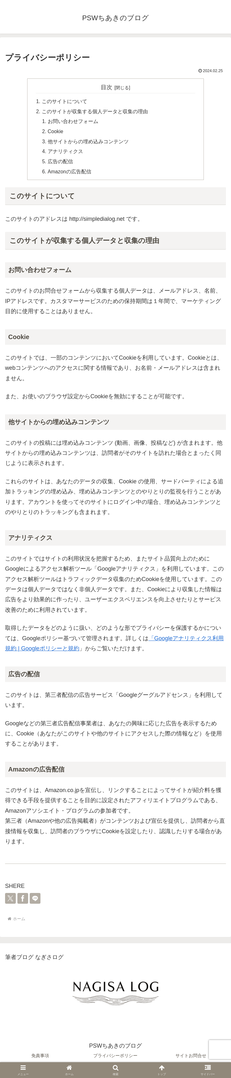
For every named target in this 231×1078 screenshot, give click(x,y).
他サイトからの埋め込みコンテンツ (88, 143)
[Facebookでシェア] (22, 900)
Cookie (56, 132)
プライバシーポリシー (115, 1057)
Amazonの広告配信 (70, 173)
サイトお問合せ (190, 1057)
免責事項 (40, 1057)
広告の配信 (60, 163)
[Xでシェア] (10, 900)
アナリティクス (65, 153)
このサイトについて (64, 102)
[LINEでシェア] (35, 900)
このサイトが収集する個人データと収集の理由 (95, 112)
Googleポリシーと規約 (50, 650)
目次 (106, 87)
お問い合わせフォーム (73, 122)
